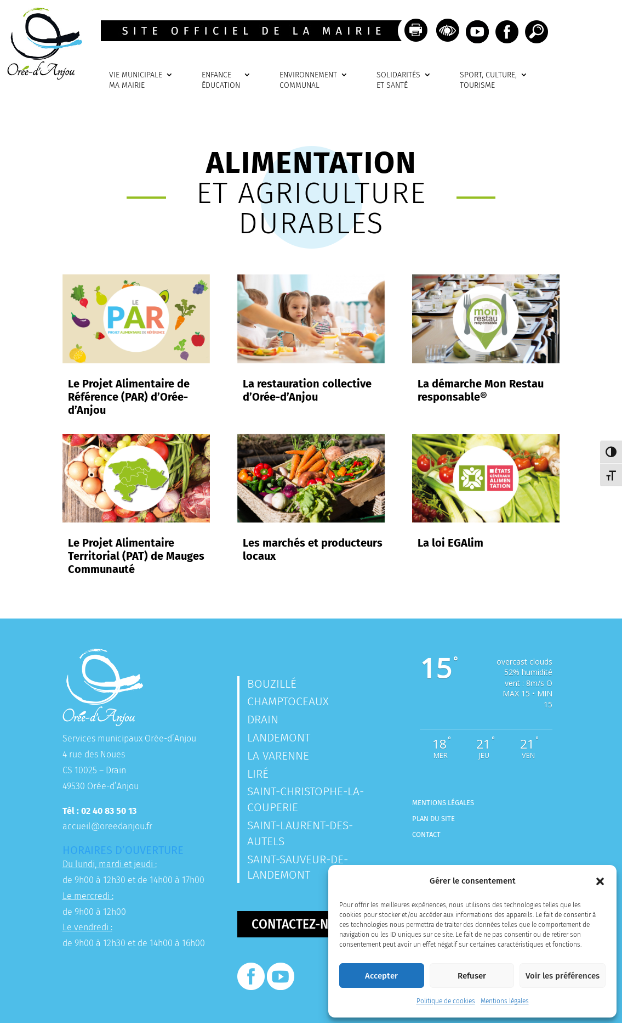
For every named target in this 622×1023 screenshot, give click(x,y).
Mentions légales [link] (505, 1001)
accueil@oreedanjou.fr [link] (107, 826)
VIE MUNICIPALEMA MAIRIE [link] (135, 80)
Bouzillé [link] (271, 684)
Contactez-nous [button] (302, 924)
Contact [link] (426, 834)
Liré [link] (258, 774)
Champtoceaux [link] (288, 701)
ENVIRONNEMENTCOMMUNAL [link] (308, 80)
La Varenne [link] (278, 756)
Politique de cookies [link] (445, 1001)
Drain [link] (262, 719)
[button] (600, 881)
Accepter (381, 976)
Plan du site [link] (433, 818)
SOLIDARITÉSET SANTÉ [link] (398, 80)
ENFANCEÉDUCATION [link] (221, 80)
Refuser (472, 976)
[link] (41, 76)
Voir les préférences (563, 976)
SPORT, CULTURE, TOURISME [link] (488, 80)
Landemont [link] (278, 737)
